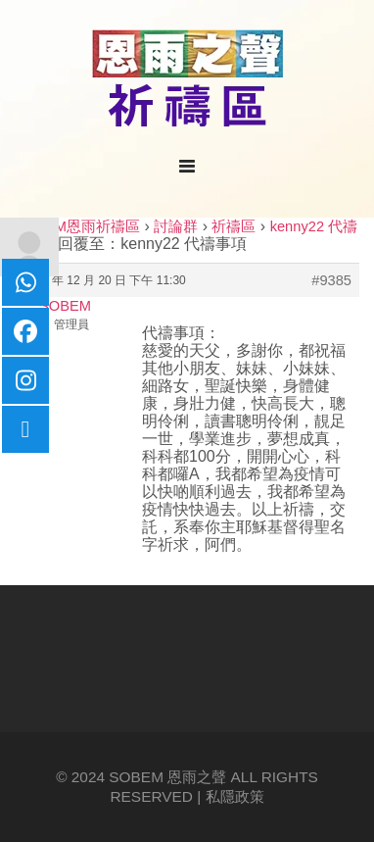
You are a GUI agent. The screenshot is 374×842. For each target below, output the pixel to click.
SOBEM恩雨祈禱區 (77, 226)
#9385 (331, 280)
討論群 (176, 226)
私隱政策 (235, 796)
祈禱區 (233, 226)
